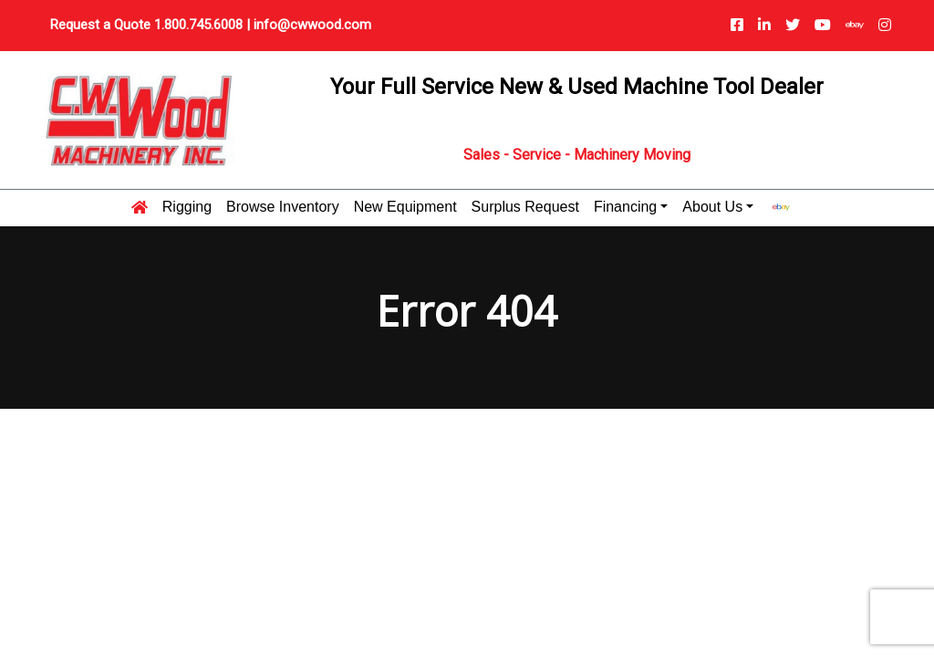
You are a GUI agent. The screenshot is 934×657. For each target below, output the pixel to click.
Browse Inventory (282, 207)
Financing (625, 207)
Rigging (187, 207)
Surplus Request (525, 207)
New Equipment (405, 207)
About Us (712, 207)
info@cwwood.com (312, 24)
